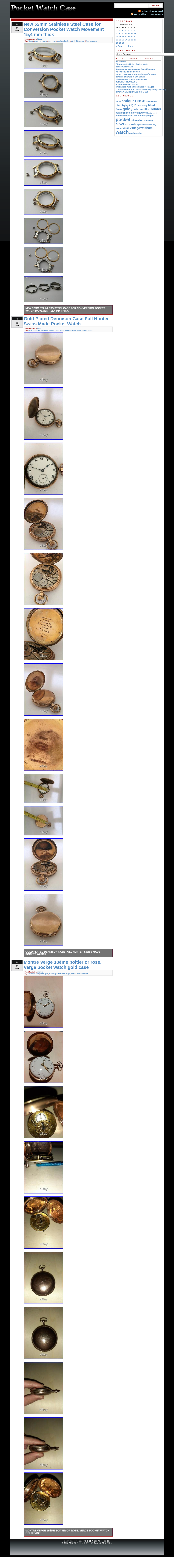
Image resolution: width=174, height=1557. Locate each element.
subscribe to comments (148, 14)
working (138, 133)
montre (40, 972)
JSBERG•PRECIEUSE (126, 82)
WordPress (69, 1543)
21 (117, 40)
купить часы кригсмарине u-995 (132, 92)
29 (120, 43)
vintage (135, 128)
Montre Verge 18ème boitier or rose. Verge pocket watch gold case (67, 1531)
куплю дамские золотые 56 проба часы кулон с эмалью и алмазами (136, 75)
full (42, 330)
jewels (143, 112)
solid (134, 124)
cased (149, 101)
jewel (135, 112)
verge (68, 974)
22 (120, 40)
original (146, 116)
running (149, 120)
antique (128, 101)
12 (132, 33)
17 (126, 36)
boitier (37, 974)
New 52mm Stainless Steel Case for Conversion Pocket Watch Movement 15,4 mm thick (65, 309)
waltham (146, 128)
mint (155, 113)
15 (120, 36)
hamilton (144, 109)
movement (52, 41)
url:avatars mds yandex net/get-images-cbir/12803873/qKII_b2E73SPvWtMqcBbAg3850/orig (141, 88)
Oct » (130, 46)
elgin (132, 105)
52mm (39, 39)
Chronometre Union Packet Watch (132, 64)
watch (82, 41)
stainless (66, 41)
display (124, 105)
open (140, 115)
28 (117, 43)
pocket (60, 41)
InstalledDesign (101, 1543)
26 (132, 40)
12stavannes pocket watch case (131, 79)
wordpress (121, 62)
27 (135, 40)
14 (117, 36)
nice (135, 116)
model (119, 115)
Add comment (91, 41)
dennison (36, 330)
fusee (119, 109)
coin (154, 101)
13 (135, 33)
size (127, 124)
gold (39, 328)
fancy (145, 105)
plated (62, 330)
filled (151, 105)
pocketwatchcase (124, 67)
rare (142, 120)
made (56, 330)
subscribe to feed (152, 11)
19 (132, 36)
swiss (73, 330)
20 (135, 36)
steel (73, 41)
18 (129, 36)
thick (78, 41)
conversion (43, 41)
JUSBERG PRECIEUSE (127, 84)
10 (126, 33)
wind (131, 133)
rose (63, 974)
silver (120, 124)
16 (123, 36)
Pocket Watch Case (96, 1541)
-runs (118, 101)
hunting (120, 113)
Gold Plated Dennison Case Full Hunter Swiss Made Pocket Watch (63, 953)
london (150, 113)
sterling (152, 124)
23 (123, 40)
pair (152, 115)
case (36, 41)
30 (123, 43)
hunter (51, 330)
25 (129, 40)
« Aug (119, 46)
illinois (128, 112)
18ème (31, 974)
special (140, 124)
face (139, 105)
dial (118, 105)
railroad (135, 120)
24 (126, 40)
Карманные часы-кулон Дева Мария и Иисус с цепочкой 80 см (135, 70)
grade (134, 109)
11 (129, 33)
